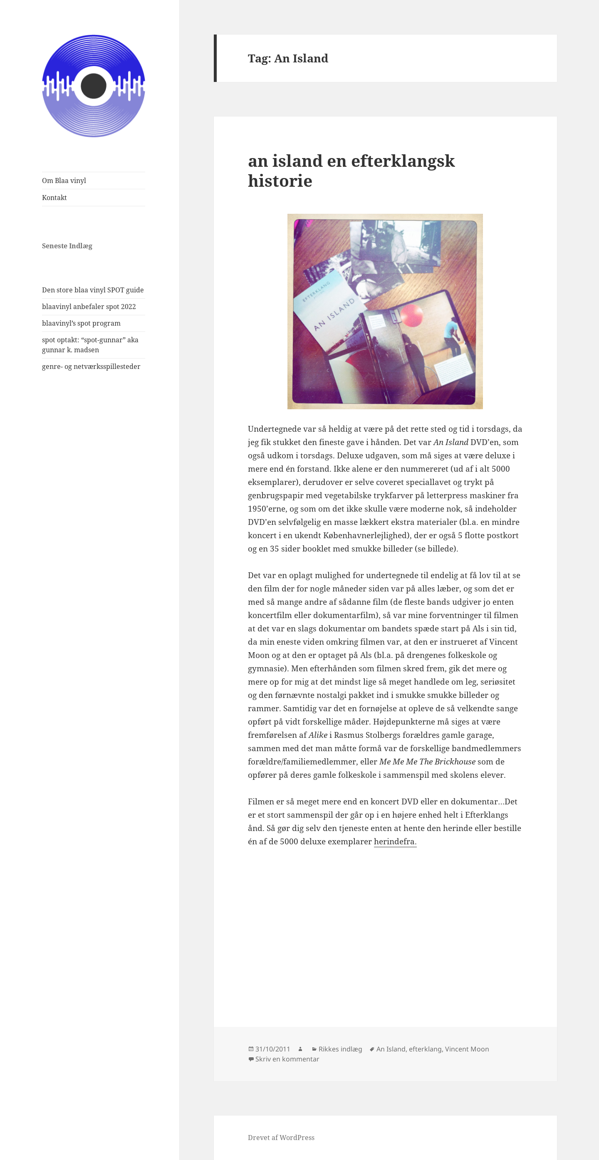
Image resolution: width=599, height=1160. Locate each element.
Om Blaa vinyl (64, 180)
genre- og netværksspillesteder (91, 366)
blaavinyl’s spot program (81, 323)
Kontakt (54, 197)
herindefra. (395, 841)
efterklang (425, 1049)
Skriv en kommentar (287, 1059)
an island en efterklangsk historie (351, 170)
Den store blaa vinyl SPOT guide (93, 289)
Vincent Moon (467, 1049)
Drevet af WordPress (281, 1137)
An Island (391, 1049)
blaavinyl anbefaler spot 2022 (89, 306)
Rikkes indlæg (340, 1049)
